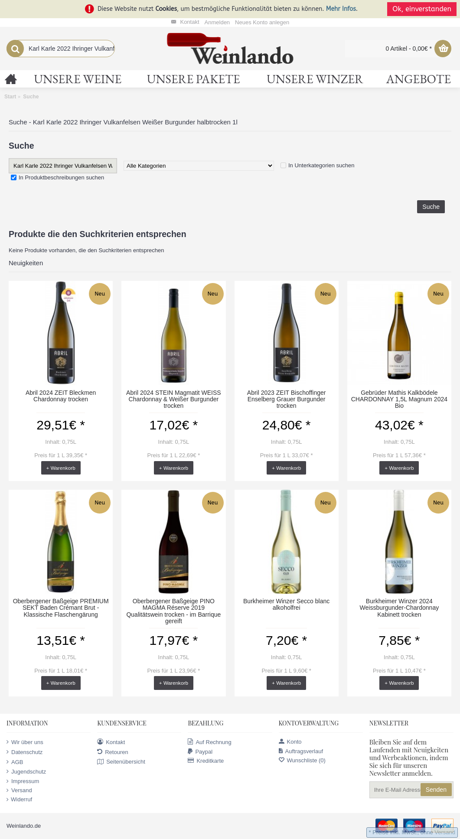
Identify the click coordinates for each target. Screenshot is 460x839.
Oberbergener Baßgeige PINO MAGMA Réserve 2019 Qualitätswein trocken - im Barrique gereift (173, 611)
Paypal (200, 751)
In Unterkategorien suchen (321, 165)
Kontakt (111, 741)
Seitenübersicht (121, 761)
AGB (15, 761)
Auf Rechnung (209, 741)
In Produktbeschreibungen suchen (61, 177)
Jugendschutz (26, 771)
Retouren (112, 751)
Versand (19, 790)
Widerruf (19, 799)
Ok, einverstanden (421, 9)
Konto (290, 741)
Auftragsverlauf (301, 751)
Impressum (23, 781)
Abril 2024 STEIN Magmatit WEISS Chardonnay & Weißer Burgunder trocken (173, 399)
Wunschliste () (302, 760)
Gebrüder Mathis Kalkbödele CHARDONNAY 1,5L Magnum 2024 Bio (399, 399)
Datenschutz (24, 751)
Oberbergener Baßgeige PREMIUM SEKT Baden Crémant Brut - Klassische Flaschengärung (61, 608)
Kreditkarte (206, 761)
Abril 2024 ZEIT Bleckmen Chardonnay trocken (61, 396)
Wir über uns (25, 741)
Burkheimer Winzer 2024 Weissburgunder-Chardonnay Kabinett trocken (399, 608)
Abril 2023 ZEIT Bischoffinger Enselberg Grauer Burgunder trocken (286, 399)
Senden (436, 789)
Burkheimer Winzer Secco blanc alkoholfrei (286, 604)
